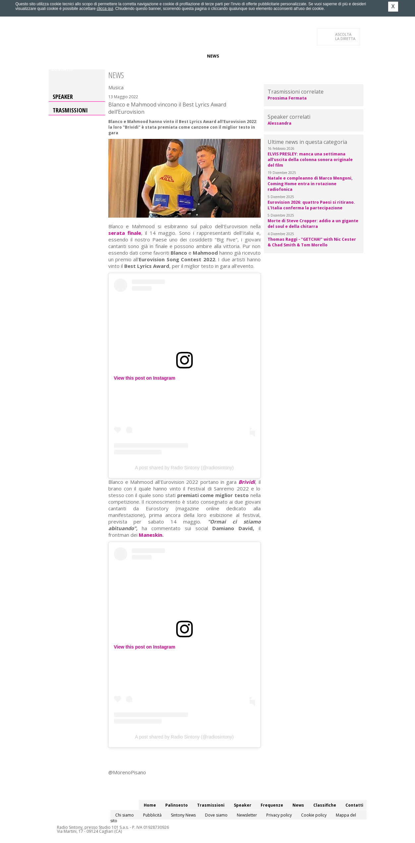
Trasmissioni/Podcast (124, 56)
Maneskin (150, 534)
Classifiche (236, 56)
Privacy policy (279, 815)
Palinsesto (81, 56)
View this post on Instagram (145, 378)
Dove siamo (216, 815)
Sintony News (183, 815)
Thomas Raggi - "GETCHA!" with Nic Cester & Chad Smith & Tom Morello (312, 242)
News (213, 56)
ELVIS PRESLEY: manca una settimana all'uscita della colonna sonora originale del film (310, 159)
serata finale (124, 233)
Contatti (62, 69)
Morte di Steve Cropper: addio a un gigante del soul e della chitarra (313, 223)
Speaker (163, 56)
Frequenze (190, 56)
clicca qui (105, 8)
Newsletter (247, 815)
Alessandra (279, 123)
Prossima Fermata (287, 98)
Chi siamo (124, 815)
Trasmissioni (70, 110)
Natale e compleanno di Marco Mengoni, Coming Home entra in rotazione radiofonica (310, 183)
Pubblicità (152, 815)
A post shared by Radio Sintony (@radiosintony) (184, 467)
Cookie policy (314, 815)
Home (57, 56)
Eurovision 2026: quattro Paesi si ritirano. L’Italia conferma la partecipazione (311, 205)
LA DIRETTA (345, 36)
